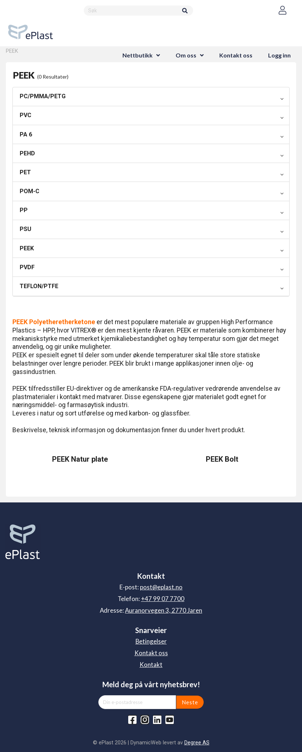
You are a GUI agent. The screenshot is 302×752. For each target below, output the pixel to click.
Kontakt (151, 664)
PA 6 (26, 134)
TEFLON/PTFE (39, 286)
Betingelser (151, 641)
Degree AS (196, 742)
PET (25, 172)
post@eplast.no (161, 587)
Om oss (186, 55)
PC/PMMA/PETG (43, 96)
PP (24, 210)
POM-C (29, 191)
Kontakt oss (235, 55)
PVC (25, 115)
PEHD (27, 153)
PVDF (27, 267)
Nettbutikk (137, 55)
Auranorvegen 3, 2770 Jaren (163, 610)
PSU (25, 229)
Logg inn (279, 55)
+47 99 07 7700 (162, 598)
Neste (190, 702)
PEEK (27, 248)
